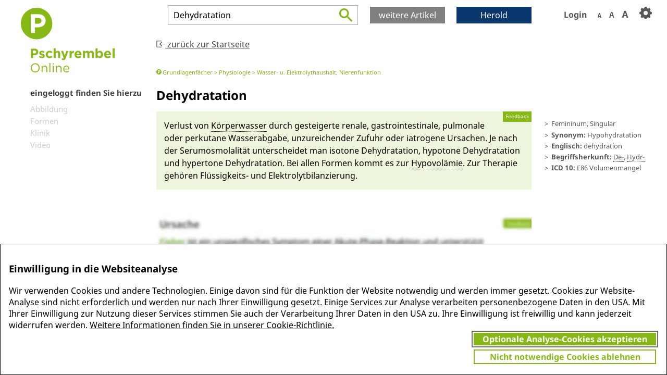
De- (618, 156)
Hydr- (636, 156)
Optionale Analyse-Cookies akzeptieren (565, 339)
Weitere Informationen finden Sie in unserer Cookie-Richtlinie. (212, 325)
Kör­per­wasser (239, 125)
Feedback (517, 116)
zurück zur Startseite (203, 44)
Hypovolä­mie (437, 163)
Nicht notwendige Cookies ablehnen (565, 356)
